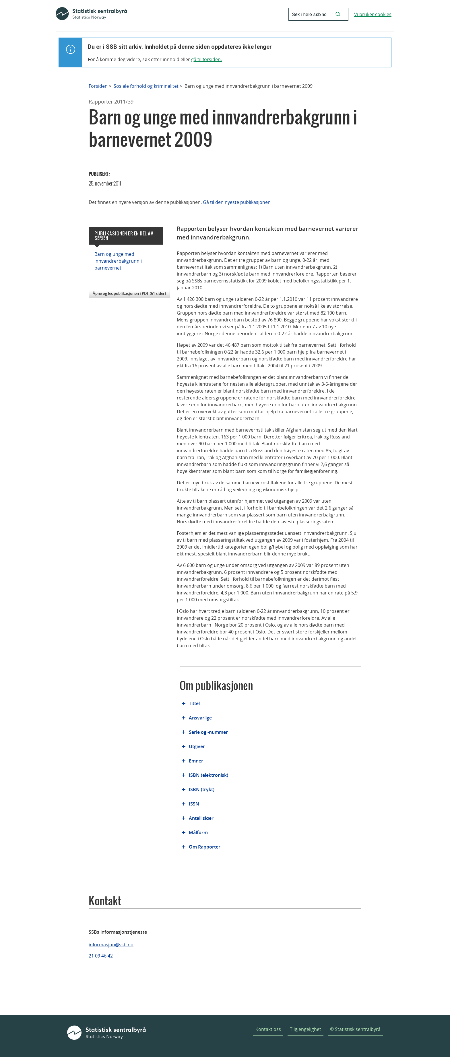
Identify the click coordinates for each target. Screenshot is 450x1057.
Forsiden (98, 86)
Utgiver (197, 746)
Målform (198, 832)
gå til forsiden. (206, 59)
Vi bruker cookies (372, 14)
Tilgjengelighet (305, 1029)
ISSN (194, 804)
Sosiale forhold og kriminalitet (147, 86)
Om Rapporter (204, 847)
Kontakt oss (268, 1029)
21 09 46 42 (101, 956)
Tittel (194, 703)
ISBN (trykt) (201, 789)
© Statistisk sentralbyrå (355, 1029)
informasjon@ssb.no (111, 944)
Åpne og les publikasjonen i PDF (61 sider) (129, 293)
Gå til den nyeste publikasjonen (237, 202)
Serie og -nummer (208, 732)
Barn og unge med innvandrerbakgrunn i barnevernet (118, 261)
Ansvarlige (200, 718)
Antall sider (201, 818)
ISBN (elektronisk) (208, 775)
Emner (196, 761)
